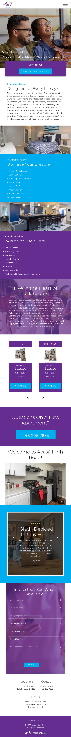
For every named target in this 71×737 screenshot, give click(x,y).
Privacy (32, 720)
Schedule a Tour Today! (35, 71)
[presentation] (28, 396)
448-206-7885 (47, 689)
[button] (9, 484)
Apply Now (20, 386)
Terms (39, 720)
